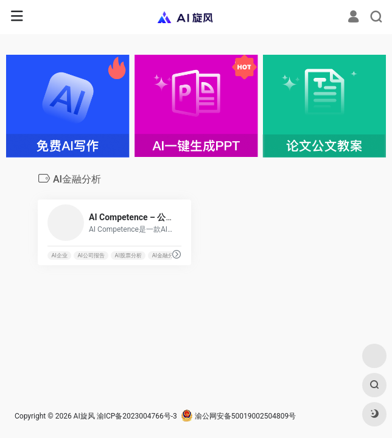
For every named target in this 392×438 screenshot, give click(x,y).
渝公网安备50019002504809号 (238, 416)
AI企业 (59, 255)
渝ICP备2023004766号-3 (137, 416)
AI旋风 (84, 416)
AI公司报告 (91, 255)
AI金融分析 (165, 255)
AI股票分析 (128, 255)
